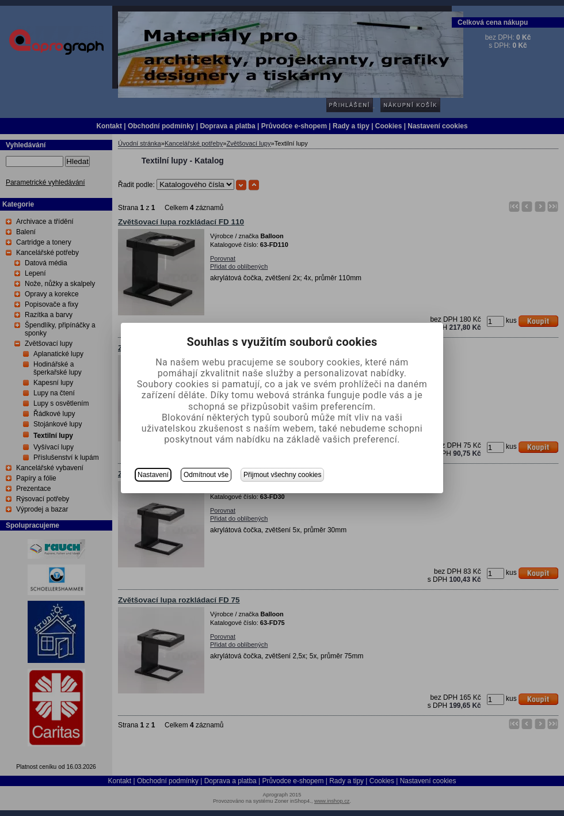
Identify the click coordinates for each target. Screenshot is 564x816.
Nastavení (153, 475)
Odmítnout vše (206, 475)
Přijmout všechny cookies (282, 475)
